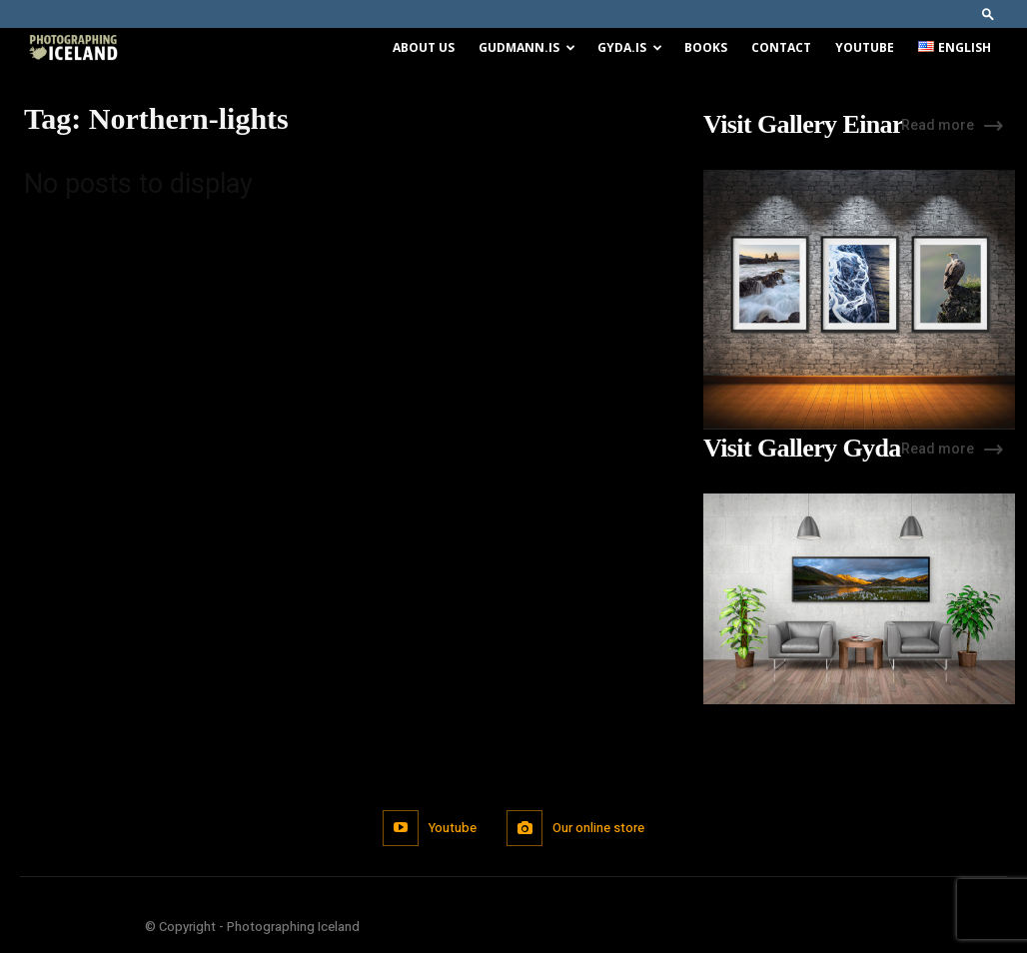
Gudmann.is (527, 47)
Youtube (864, 47)
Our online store (598, 827)
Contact (781, 47)
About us (424, 47)
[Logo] (73, 48)
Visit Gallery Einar (803, 125)
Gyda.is (629, 47)
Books (705, 47)
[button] (988, 13)
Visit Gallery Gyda (802, 449)
